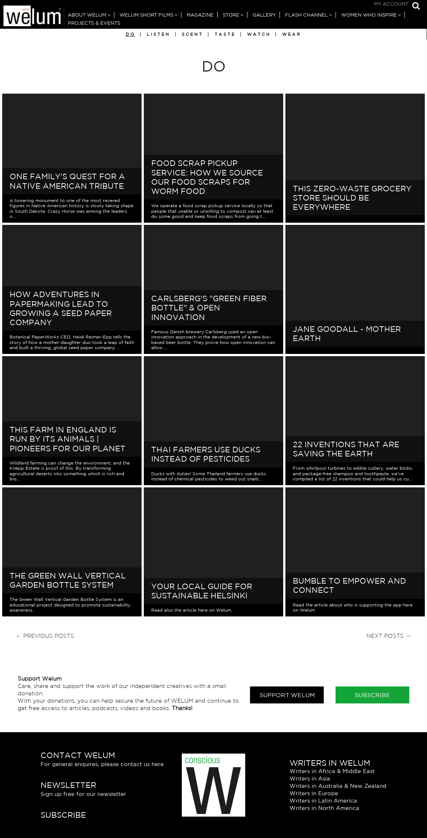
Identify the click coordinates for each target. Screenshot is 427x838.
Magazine (200, 15)
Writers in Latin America (323, 800)
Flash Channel (306, 15)
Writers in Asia (309, 778)
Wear (291, 34)
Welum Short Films (146, 15)
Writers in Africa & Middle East (332, 771)
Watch (259, 34)
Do (130, 34)
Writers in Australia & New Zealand (337, 786)
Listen (158, 34)
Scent (192, 34)
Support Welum (287, 695)
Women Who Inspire (369, 15)
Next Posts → (389, 636)
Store (231, 15)
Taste (225, 34)
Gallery (264, 15)
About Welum (87, 15)
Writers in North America (324, 808)
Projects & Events (94, 23)
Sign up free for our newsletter (83, 794)
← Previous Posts (45, 636)
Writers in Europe (313, 793)
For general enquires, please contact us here (102, 764)
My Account (391, 4)
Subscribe (372, 695)
